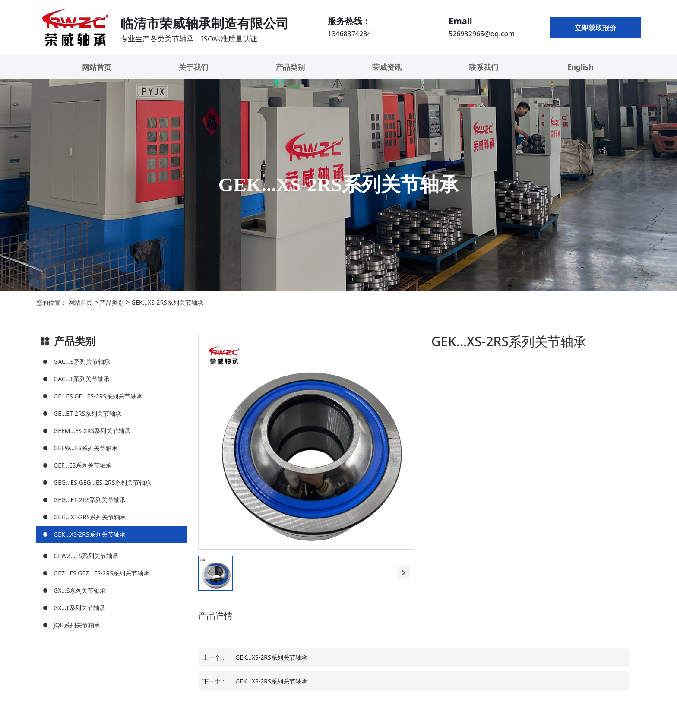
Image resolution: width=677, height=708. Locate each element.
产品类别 (290, 67)
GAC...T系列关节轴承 (82, 379)
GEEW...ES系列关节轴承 (86, 448)
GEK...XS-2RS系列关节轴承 (166, 302)
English (580, 67)
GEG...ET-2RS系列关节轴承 (90, 500)
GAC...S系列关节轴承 (82, 361)
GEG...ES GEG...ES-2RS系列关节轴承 (102, 482)
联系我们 (483, 67)
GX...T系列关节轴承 (79, 608)
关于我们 (193, 67)
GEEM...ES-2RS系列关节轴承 (92, 431)
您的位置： (51, 302)
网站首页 (96, 67)
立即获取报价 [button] (595, 27)
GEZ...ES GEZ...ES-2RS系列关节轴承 (101, 573)
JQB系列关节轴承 (77, 625)
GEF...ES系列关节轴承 (83, 465)
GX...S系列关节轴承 (80, 590)
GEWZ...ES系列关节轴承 (86, 556)
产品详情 (215, 615)
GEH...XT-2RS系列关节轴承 (90, 517)
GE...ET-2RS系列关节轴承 (87, 413)
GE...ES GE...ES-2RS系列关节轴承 (98, 396)
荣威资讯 (387, 67)
